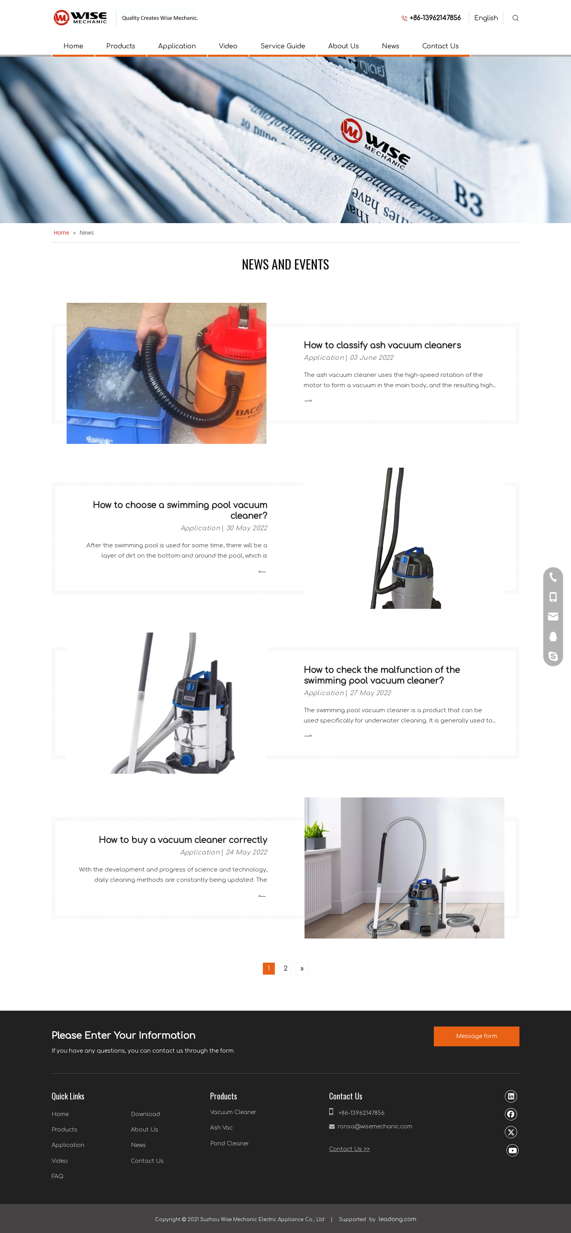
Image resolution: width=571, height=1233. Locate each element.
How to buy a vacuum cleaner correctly (183, 840)
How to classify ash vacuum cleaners (382, 345)
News (390, 46)
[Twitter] (511, 1132)
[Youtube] (512, 1150)
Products (120, 46)
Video (228, 46)
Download (145, 1114)
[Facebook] (511, 1114)
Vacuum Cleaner (233, 1112)
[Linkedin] (511, 1096)
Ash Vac (221, 1128)
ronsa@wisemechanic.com (375, 1127)
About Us (343, 46)
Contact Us (440, 46)
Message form (476, 1036)
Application (177, 46)
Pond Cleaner (229, 1144)
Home (73, 46)
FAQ (57, 1176)
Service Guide (283, 46)
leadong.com (397, 1219)
